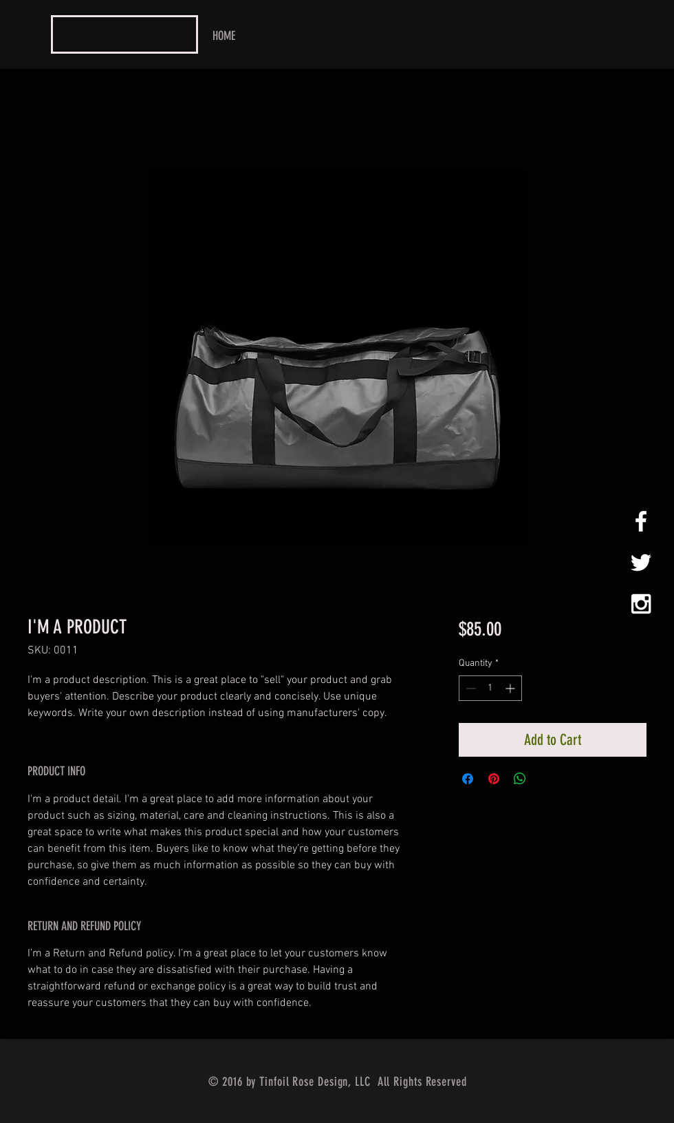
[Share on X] (546, 778)
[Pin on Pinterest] (494, 778)
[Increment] (511, 688)
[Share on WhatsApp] (520, 778)
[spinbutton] (490, 688)
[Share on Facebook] (467, 778)
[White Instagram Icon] (641, 604)
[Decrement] (469, 688)
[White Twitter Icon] (641, 562)
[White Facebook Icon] (641, 521)
